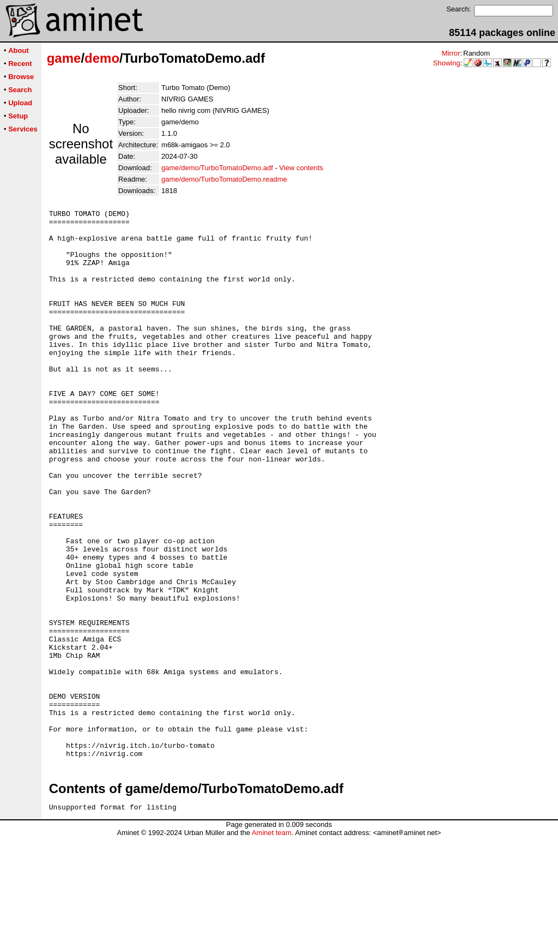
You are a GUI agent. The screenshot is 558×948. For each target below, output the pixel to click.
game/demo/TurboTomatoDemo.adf (217, 168)
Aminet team (272, 944)
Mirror (450, 53)
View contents (301, 168)
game (64, 58)
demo (101, 58)
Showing (446, 63)
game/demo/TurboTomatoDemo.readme (224, 179)
